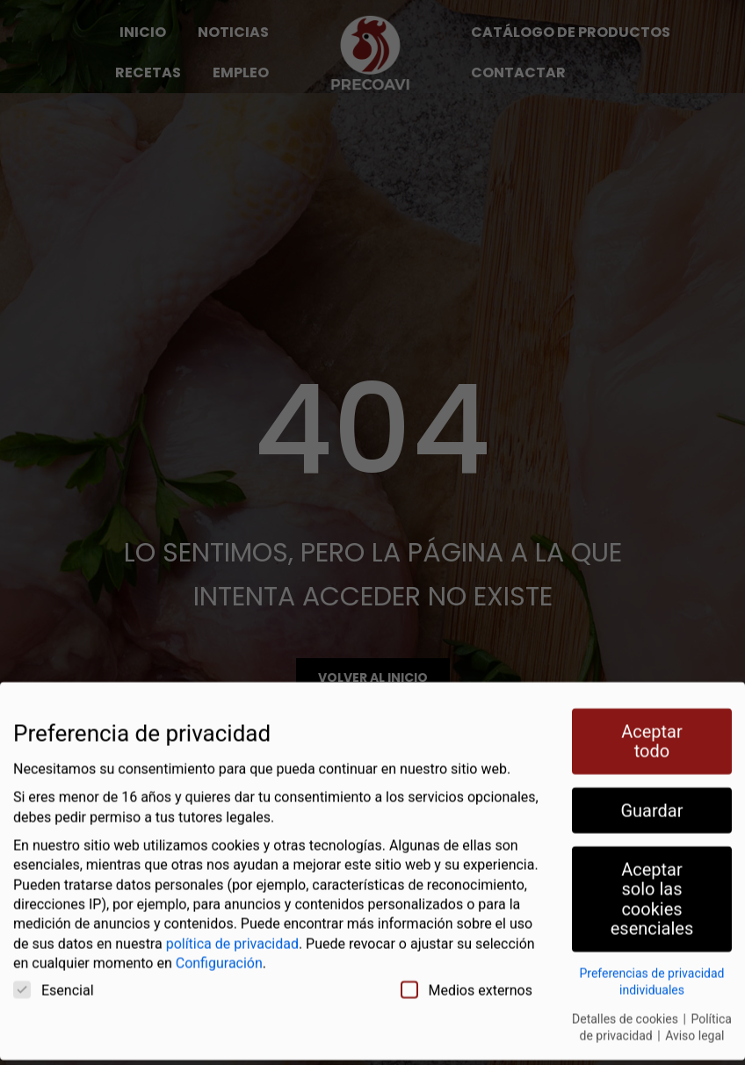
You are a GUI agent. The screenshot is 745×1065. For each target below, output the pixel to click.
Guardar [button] (651, 792)
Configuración (219, 946)
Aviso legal (694, 1018)
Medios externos (467, 972)
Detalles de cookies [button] (626, 1001)
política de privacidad (232, 925)
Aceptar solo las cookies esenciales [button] (652, 881)
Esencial (53, 972)
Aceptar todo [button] (652, 723)
